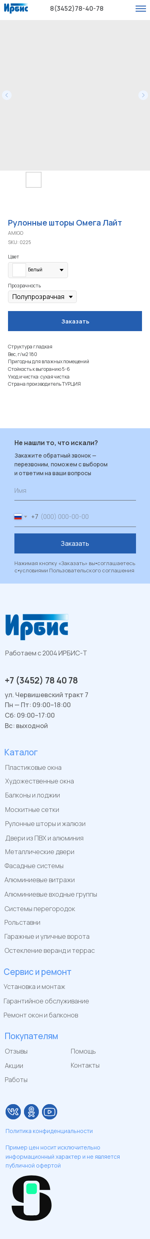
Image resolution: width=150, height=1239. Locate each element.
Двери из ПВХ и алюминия (44, 838)
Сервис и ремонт (38, 971)
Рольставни (22, 922)
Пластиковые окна (33, 767)
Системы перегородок (39, 908)
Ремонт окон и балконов (41, 1015)
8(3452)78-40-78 (77, 8)
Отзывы (16, 1051)
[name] (75, 490)
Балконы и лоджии (32, 795)
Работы (16, 1079)
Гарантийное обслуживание (46, 1001)
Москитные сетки (32, 809)
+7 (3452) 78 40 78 (41, 680)
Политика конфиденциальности (49, 1131)
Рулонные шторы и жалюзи (45, 823)
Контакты (85, 1065)
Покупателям (31, 1036)
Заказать (75, 543)
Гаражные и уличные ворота (47, 936)
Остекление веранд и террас (49, 950)
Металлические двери (39, 851)
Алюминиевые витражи (39, 879)
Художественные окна (39, 781)
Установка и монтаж (34, 986)
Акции (14, 1065)
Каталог (21, 752)
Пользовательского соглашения (91, 570)
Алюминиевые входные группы (50, 894)
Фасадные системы (34, 865)
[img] (13, 1111)
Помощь (83, 1051)
